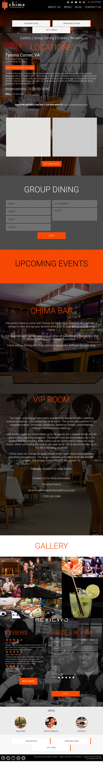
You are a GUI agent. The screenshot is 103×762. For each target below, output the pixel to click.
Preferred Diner (51, 23)
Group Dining (44, 31)
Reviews (76, 31)
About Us (54, 7)
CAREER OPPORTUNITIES (92, 758)
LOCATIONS (95, 2)
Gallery (25, 31)
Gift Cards (82, 23)
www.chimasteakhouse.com (75, 98)
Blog (78, 7)
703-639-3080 (38, 82)
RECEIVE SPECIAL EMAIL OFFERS (45, 758)
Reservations (21, 23)
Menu (68, 7)
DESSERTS (81, 738)
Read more (28, 688)
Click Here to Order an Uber (20, 61)
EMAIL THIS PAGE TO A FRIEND (70, 758)
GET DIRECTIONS (51, 157)
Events (62, 31)
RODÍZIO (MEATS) (51, 738)
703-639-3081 (18, 88)
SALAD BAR (20, 738)
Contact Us (93, 7)
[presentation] (69, 220)
